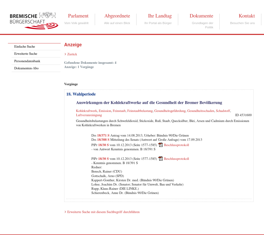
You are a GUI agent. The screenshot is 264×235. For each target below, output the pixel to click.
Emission (105, 111)
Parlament (78, 16)
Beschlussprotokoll (176, 145)
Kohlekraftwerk (86, 111)
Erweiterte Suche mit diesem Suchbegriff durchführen (103, 212)
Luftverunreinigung (89, 115)
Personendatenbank (27, 61)
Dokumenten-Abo (26, 68)
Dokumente (201, 16)
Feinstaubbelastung (140, 111)
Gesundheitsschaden (200, 111)
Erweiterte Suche (25, 54)
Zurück (72, 54)
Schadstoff (223, 111)
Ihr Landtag (160, 16)
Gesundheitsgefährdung (170, 111)
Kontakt (247, 16)
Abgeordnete (117, 16)
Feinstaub (119, 111)
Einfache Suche (24, 46)
